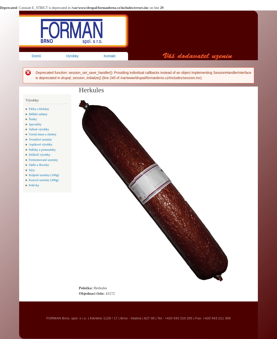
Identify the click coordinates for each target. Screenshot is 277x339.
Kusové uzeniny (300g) (44, 180)
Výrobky (72, 56)
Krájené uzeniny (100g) (44, 175)
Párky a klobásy (39, 109)
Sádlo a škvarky (39, 165)
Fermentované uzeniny (43, 160)
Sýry (32, 170)
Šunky (33, 119)
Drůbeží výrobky (39, 154)
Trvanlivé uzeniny (40, 139)
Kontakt (109, 56)
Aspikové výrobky (40, 144)
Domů (36, 56)
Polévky (34, 185)
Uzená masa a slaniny (42, 134)
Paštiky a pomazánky (42, 149)
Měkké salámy (38, 114)
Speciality (35, 124)
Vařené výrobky (39, 129)
